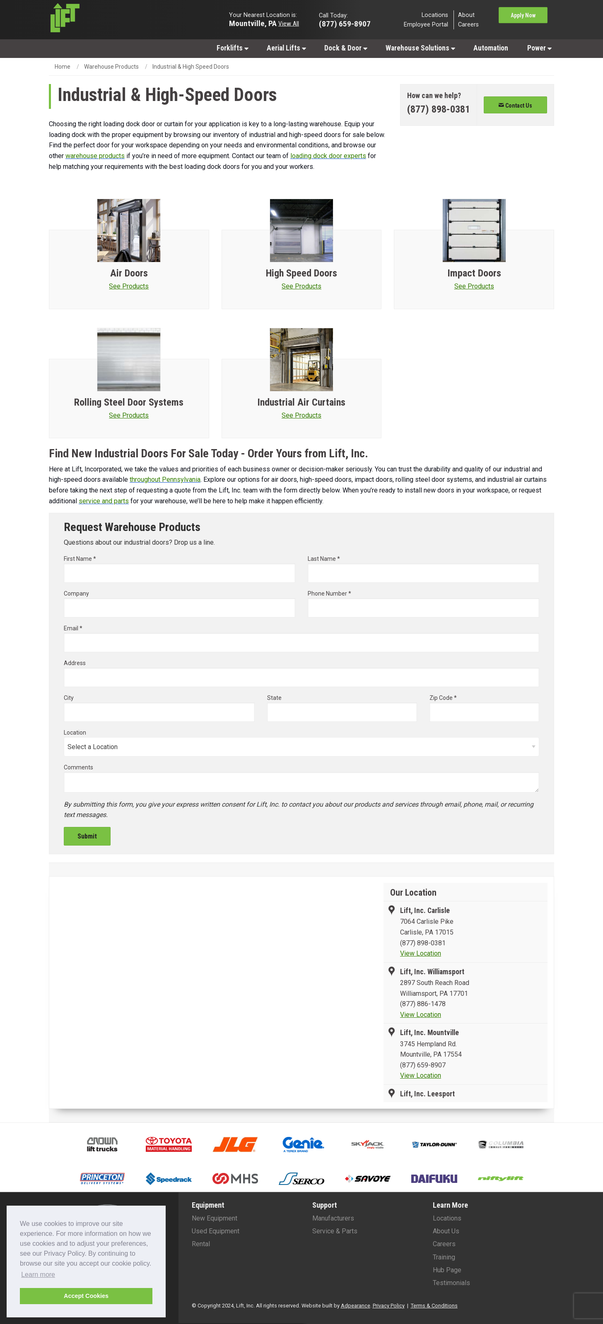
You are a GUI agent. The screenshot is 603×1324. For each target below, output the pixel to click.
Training (444, 1257)
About (466, 14)
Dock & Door (345, 48)
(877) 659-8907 (423, 1065)
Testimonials (451, 1283)
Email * (301, 638)
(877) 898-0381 (423, 943)
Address (301, 673)
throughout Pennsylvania (165, 479)
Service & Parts (334, 1231)
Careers (468, 24)
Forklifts (232, 48)
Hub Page (447, 1270)
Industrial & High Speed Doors (190, 66)
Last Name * (423, 569)
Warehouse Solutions (420, 48)
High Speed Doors (301, 273)
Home (62, 66)
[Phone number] (438, 109)
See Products (129, 286)
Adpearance (355, 1305)
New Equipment (214, 1218)
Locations (435, 14)
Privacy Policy (389, 1305)
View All (288, 23)
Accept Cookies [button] (86, 1296)
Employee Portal (426, 24)
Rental (201, 1244)
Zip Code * (484, 708)
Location (75, 732)
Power (539, 48)
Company (179, 604)
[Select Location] (301, 747)
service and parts (104, 501)
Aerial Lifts (286, 48)
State (274, 697)
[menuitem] (232, 47)
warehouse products (95, 156)
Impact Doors (474, 273)
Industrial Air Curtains (301, 402)
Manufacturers (333, 1218)
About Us (446, 1231)
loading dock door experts (328, 156)
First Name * (179, 569)
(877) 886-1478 (423, 1004)
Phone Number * (423, 604)
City (159, 708)
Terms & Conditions (434, 1305)
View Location (420, 953)
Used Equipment (215, 1231)
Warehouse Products (111, 66)
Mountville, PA (253, 23)
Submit (87, 836)
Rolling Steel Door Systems (128, 402)
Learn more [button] (38, 1274)
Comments (78, 767)
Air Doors (129, 273)
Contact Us (515, 105)
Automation (490, 48)
